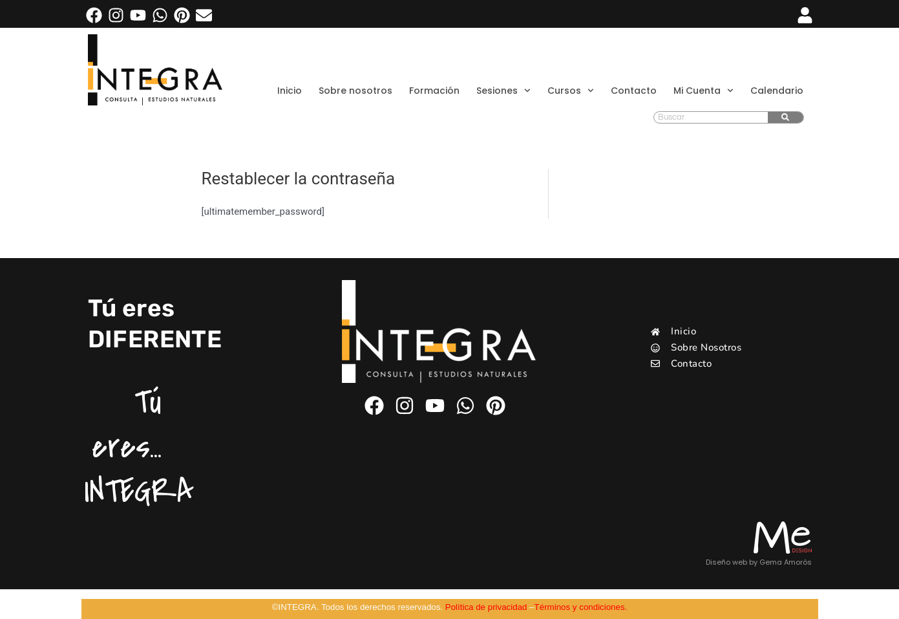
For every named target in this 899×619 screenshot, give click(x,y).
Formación (434, 90)
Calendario (776, 90)
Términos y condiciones (579, 607)
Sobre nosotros (355, 90)
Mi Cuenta (703, 90)
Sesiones (503, 90)
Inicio (289, 90)
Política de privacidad (486, 607)
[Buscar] (785, 117)
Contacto (634, 90)
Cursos (570, 90)
